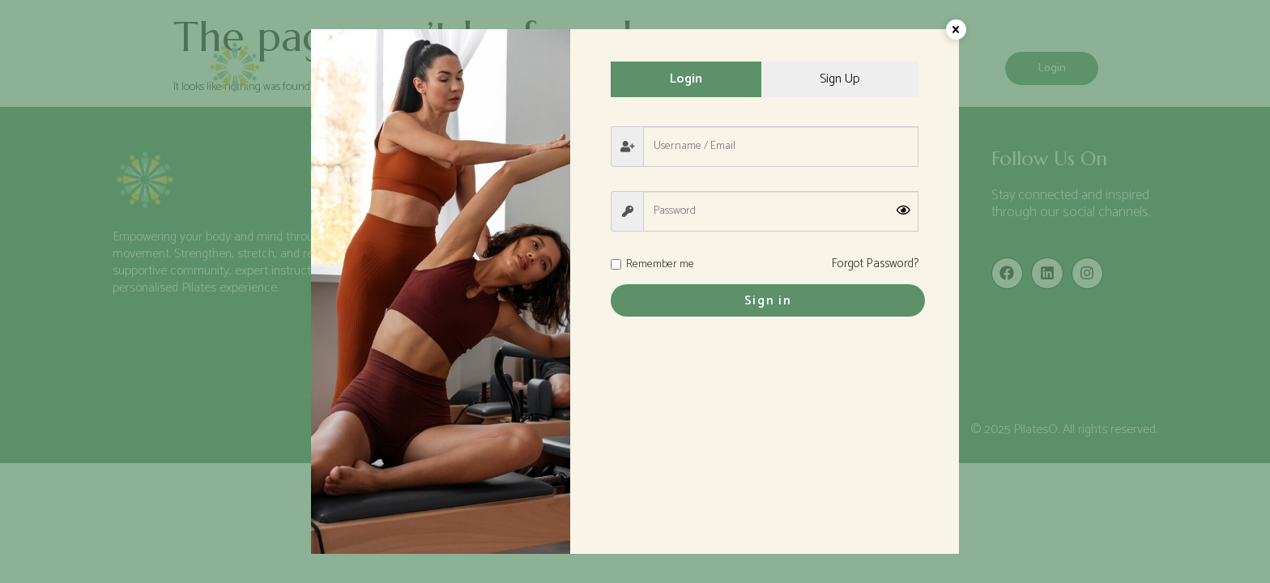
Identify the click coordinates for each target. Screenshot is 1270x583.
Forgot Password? (875, 265)
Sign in (765, 302)
